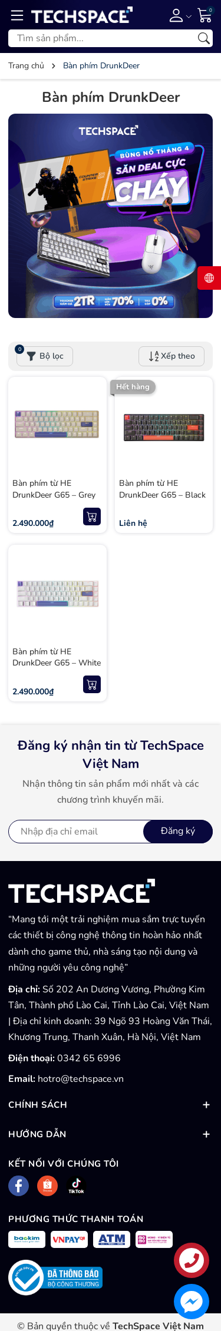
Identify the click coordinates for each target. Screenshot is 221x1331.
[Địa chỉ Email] (110, 831)
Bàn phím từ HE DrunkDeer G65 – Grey (53, 489)
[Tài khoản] (178, 15)
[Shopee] (47, 1186)
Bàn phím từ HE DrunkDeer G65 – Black (162, 489)
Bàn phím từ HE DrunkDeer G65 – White (56, 657)
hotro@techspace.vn (81, 1078)
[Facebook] (18, 1186)
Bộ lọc (40, 354)
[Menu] (17, 15)
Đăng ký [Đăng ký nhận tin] (178, 831)
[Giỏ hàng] (205, 14)
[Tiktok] (76, 1186)
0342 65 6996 (89, 1058)
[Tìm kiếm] (204, 38)
